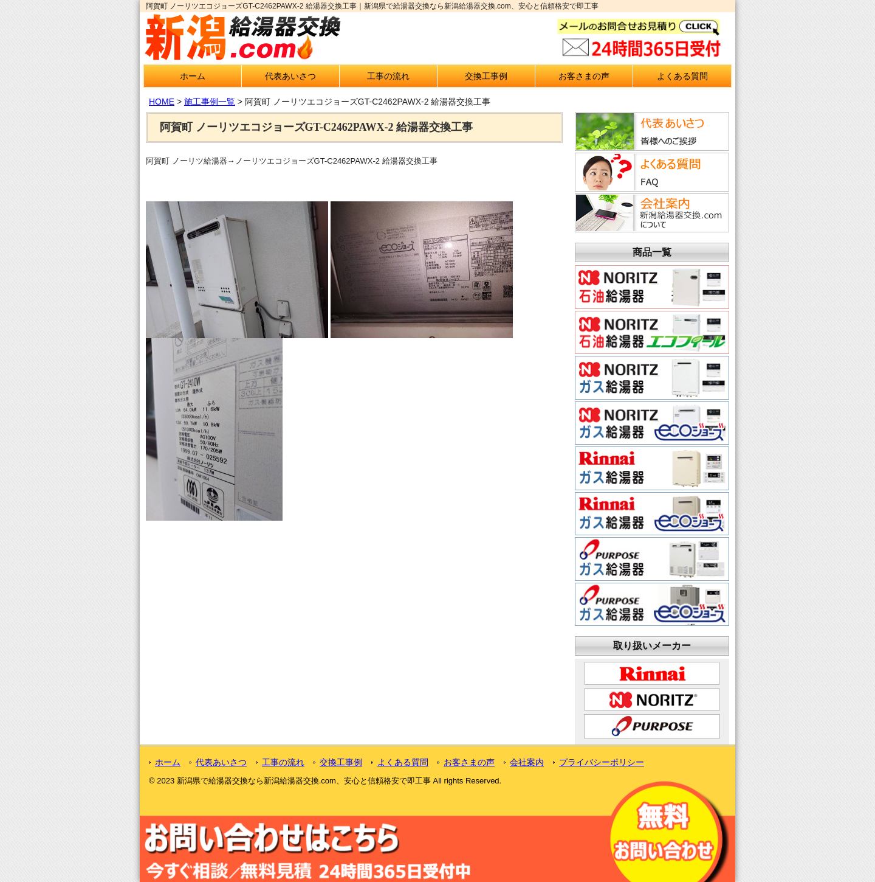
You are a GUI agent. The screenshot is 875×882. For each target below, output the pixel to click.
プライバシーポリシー (601, 762)
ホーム (192, 76)
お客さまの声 (583, 76)
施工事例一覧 (209, 101)
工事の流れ (388, 76)
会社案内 (527, 762)
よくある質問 (682, 76)
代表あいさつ (290, 76)
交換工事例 (486, 76)
